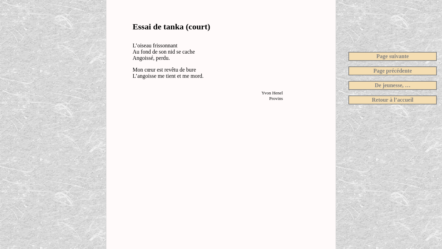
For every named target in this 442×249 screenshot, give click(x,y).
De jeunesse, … (393, 85)
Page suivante (392, 56)
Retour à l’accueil (393, 100)
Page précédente (392, 71)
